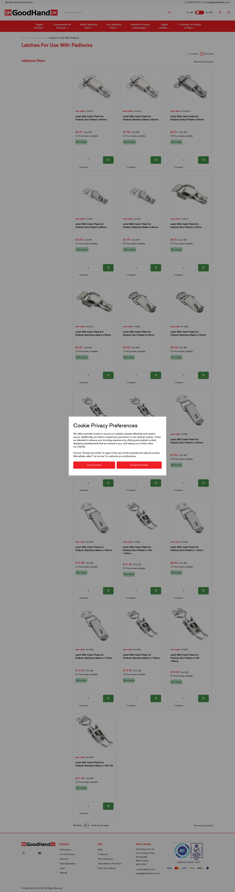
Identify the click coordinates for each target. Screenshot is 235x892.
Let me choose (94, 465)
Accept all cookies (139, 465)
